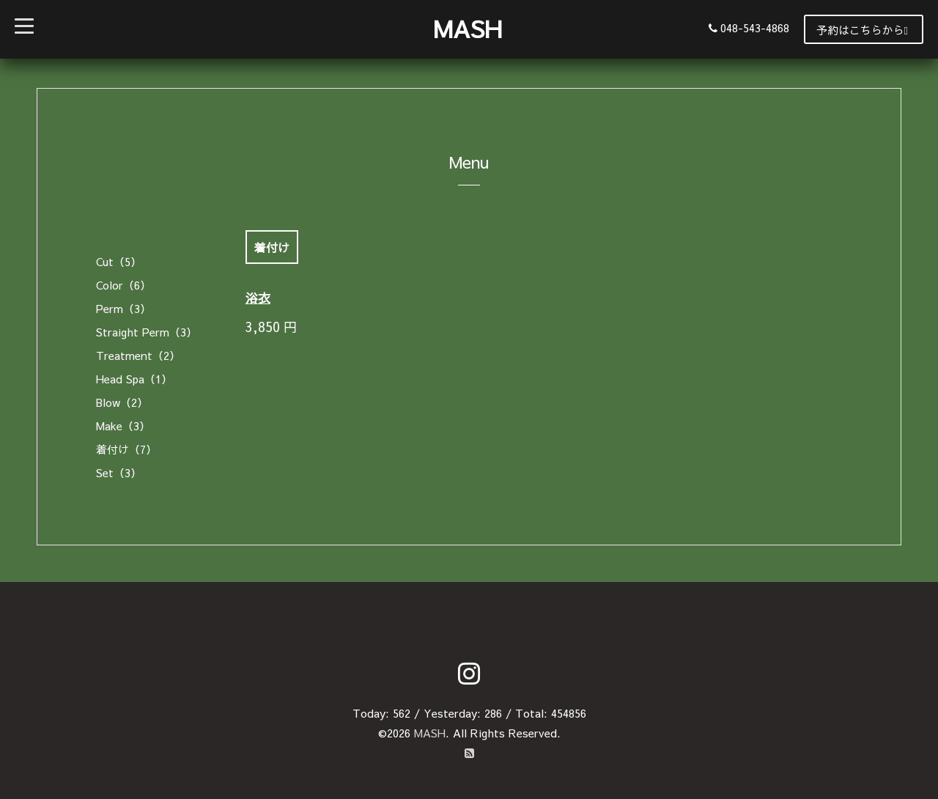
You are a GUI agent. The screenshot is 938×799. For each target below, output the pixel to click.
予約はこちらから (862, 29)
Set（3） (118, 472)
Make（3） (123, 425)
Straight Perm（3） (146, 331)
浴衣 (257, 297)
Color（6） (123, 284)
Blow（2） (122, 402)
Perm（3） (123, 308)
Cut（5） (118, 261)
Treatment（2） (138, 355)
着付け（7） (126, 449)
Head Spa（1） (134, 378)
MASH (467, 28)
